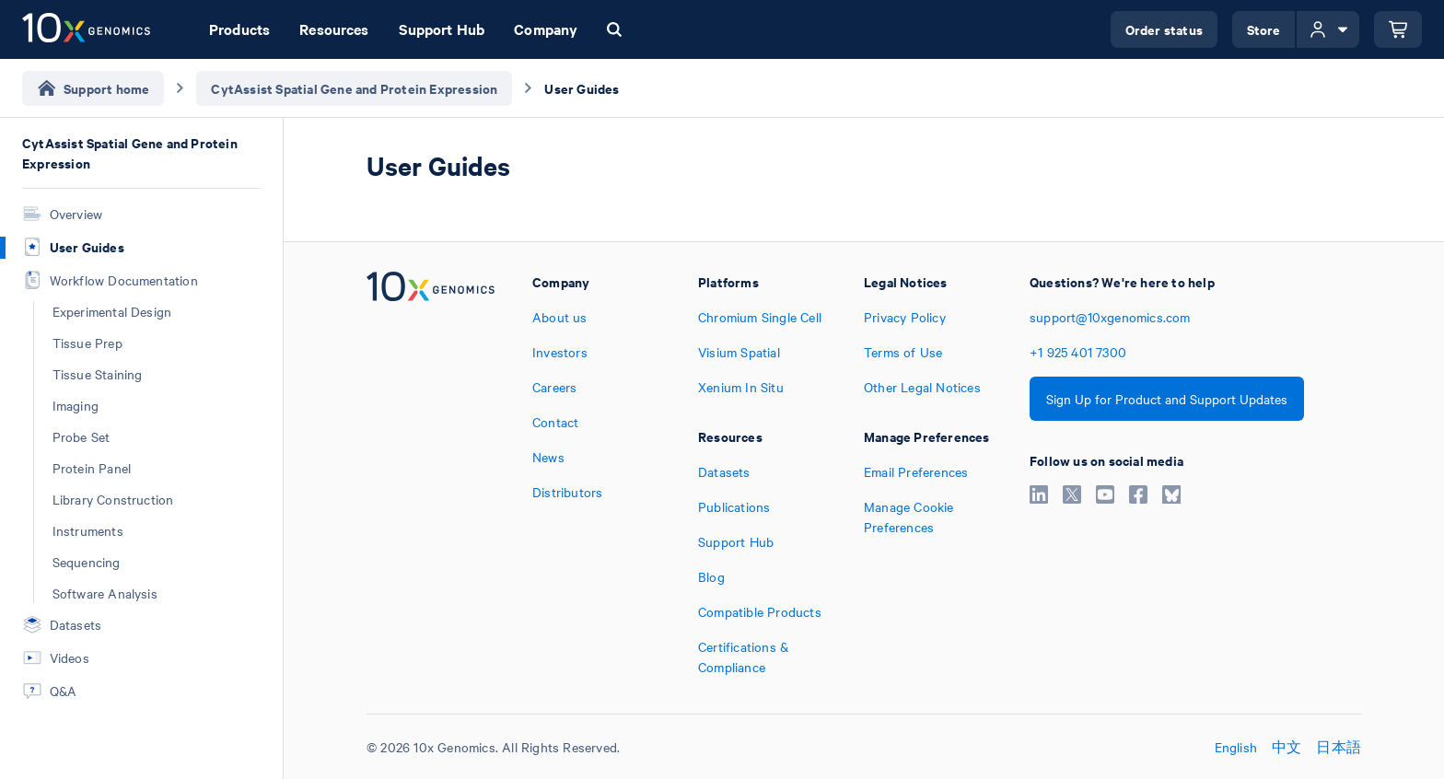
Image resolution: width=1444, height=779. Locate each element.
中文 (1286, 747)
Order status (1164, 29)
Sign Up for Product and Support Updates (1166, 399)
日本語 (1338, 747)
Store (1264, 29)
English (1236, 747)
